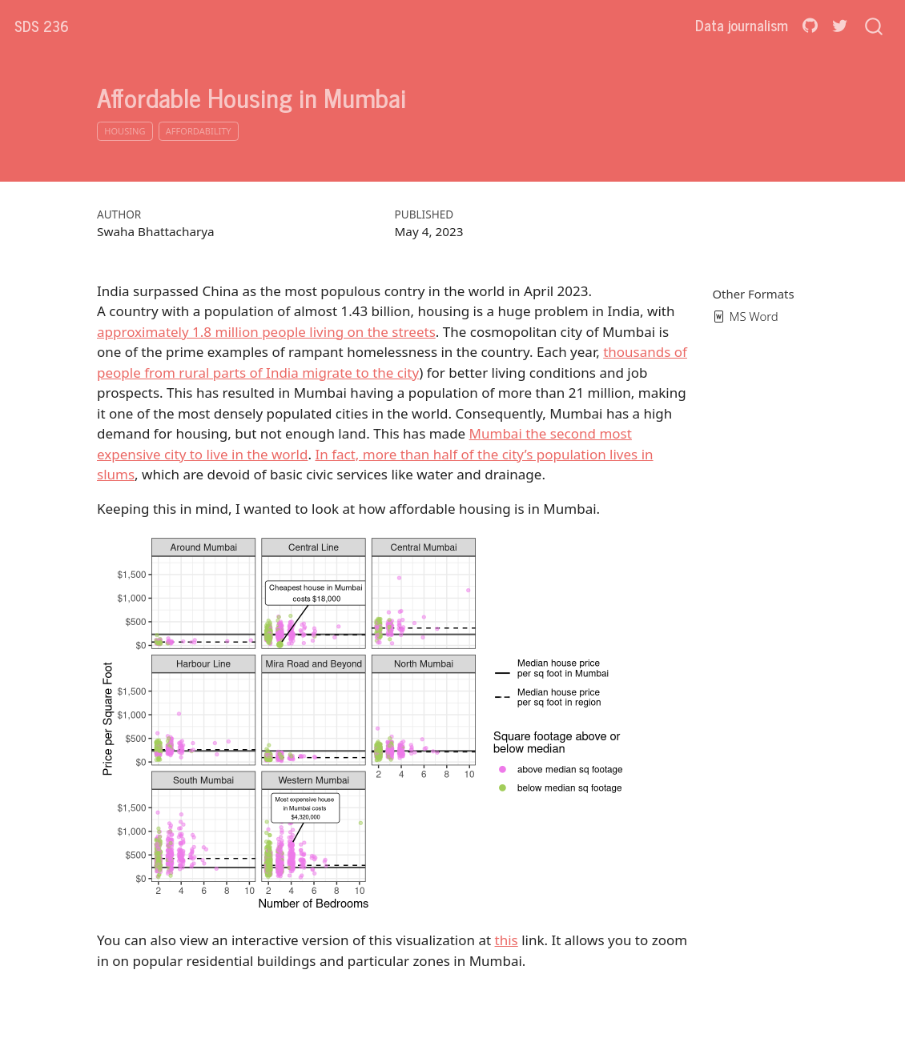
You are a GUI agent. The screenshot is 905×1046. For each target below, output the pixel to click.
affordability (198, 131)
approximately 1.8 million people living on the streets (266, 332)
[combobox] (875, 25)
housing (124, 131)
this (506, 940)
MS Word (745, 316)
